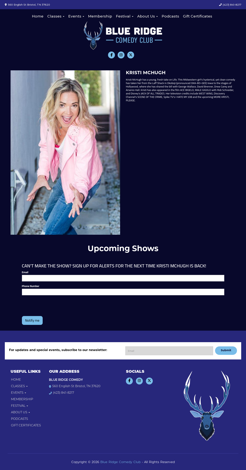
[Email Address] (169, 350)
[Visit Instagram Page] (121, 55)
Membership (100, 16)
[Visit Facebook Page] (111, 55)
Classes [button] (55, 16)
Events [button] (76, 16)
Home (37, 16)
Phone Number (30, 286)
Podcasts (170, 16)
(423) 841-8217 (232, 4)
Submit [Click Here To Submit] (226, 350)
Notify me (32, 320)
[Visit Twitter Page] (130, 55)
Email (25, 272)
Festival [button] (124, 16)
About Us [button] (147, 16)
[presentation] (51, 305)
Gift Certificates (197, 16)
